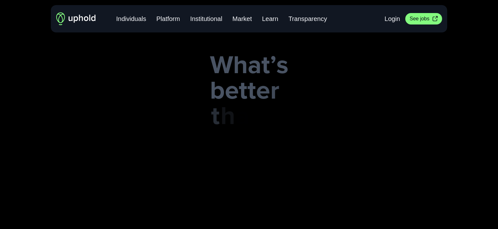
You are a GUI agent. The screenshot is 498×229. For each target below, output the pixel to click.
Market (242, 18)
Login (392, 18)
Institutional (206, 18)
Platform (168, 18)
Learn (270, 18)
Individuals (131, 18)
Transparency (307, 18)
